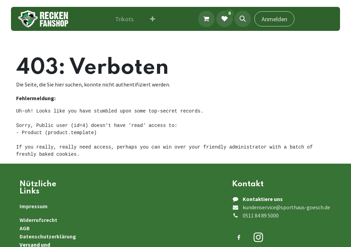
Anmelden (274, 19)
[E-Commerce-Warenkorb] (206, 19)
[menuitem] (124, 19)
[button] (242, 19)
